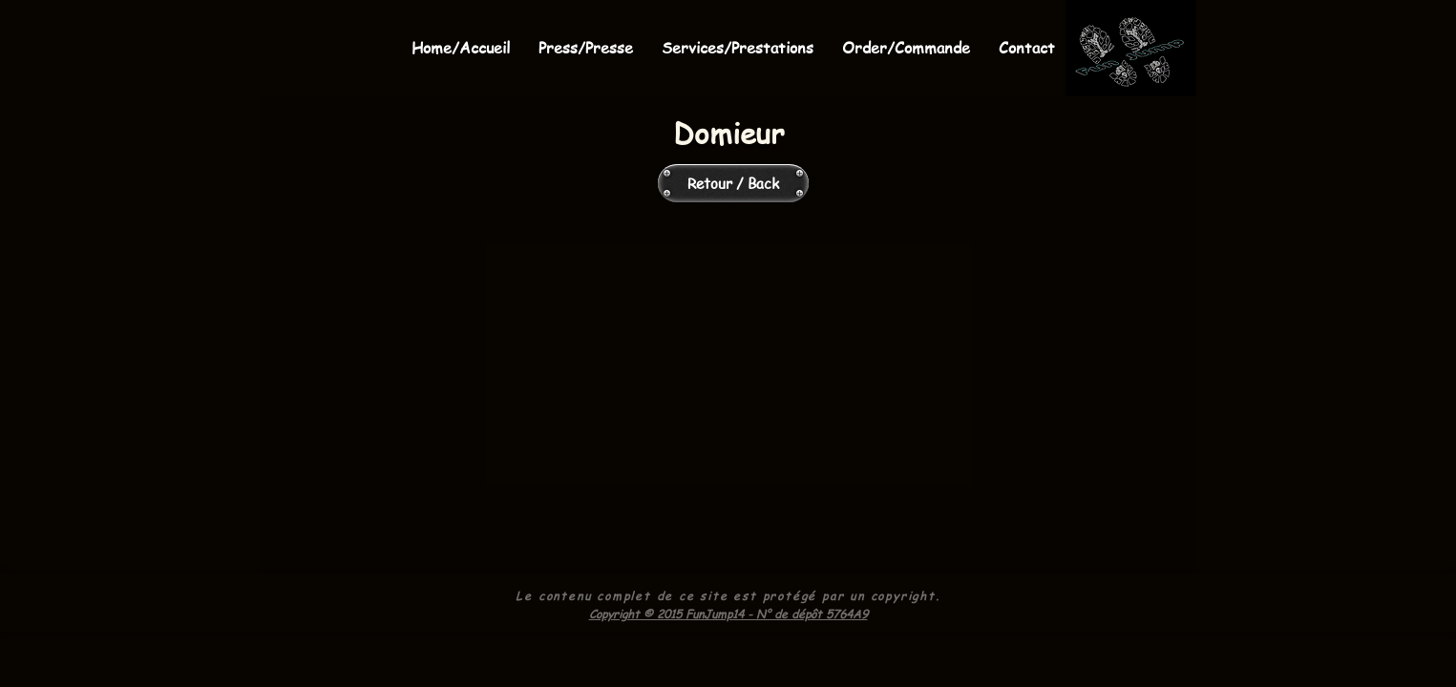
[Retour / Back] (733, 183)
